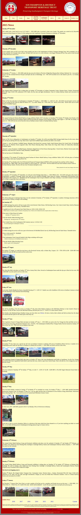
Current (75, 501)
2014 (36, 501)
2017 (21, 501)
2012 (52, 501)
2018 (13, 501)
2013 (44, 501)
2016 (28, 501)
